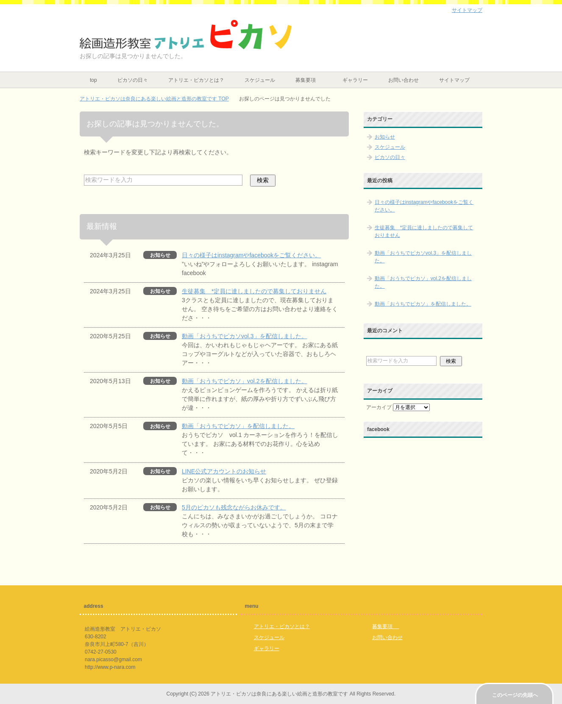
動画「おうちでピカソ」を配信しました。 (238, 426)
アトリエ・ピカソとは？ (196, 80)
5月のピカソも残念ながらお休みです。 (234, 507)
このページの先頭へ (515, 695)
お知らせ (385, 137)
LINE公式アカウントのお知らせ (224, 471)
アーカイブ (379, 407)
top (93, 80)
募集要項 (308, 80)
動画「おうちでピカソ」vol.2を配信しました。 (244, 381)
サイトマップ (454, 80)
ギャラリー (355, 80)
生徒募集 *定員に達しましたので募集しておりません (254, 291)
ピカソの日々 (132, 80)
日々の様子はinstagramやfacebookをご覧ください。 (251, 255)
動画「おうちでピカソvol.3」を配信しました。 (244, 336)
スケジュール (260, 80)
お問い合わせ (403, 80)
